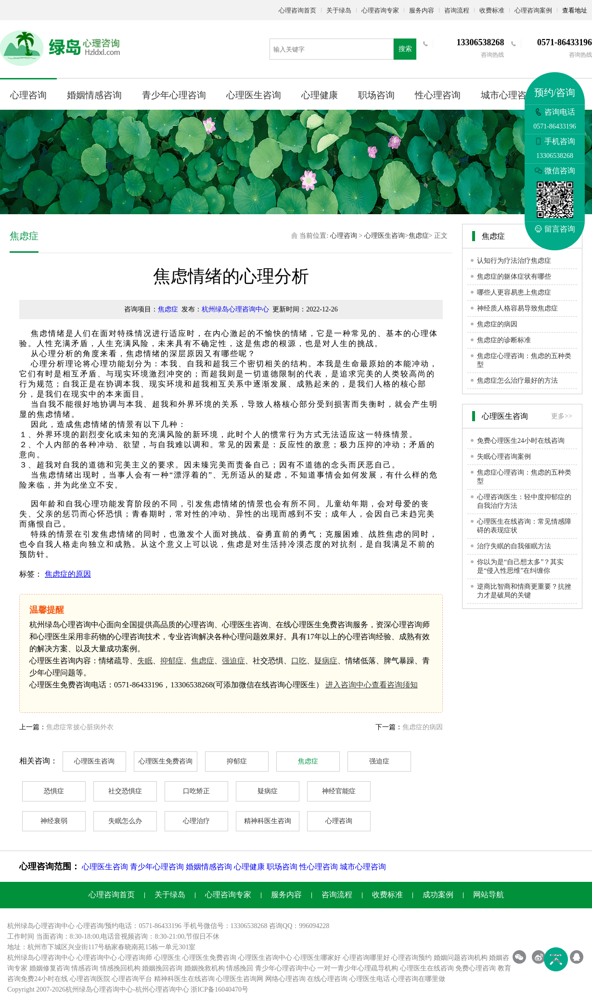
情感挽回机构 (120, 968)
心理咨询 (28, 95)
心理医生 (167, 957)
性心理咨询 (438, 95)
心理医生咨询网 (239, 978)
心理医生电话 (369, 978)
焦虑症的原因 (68, 574)
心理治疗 (196, 821)
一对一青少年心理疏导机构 (357, 968)
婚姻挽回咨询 (162, 968)
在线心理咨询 (327, 978)
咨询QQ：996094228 (299, 926)
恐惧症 (54, 791)
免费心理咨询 (475, 968)
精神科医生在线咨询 (184, 978)
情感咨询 (84, 968)
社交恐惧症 (125, 791)
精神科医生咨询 (267, 821)
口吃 (299, 661)
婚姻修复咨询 (49, 968)
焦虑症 (419, 235)
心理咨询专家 (380, 10)
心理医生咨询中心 (265, 957)
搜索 (405, 48)
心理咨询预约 (411, 957)
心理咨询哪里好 (366, 957)
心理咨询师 (135, 957)
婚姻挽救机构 (204, 968)
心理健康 (319, 95)
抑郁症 (171, 661)
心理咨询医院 (90, 978)
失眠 (145, 661)
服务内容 (421, 10)
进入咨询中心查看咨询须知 (371, 685)
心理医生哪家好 (317, 957)
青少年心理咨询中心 (285, 968)
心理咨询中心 (97, 957)
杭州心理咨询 (155, 989)
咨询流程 (456, 10)
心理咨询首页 (297, 10)
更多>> (561, 416)
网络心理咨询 (285, 978)
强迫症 (233, 661)
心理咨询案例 (533, 10)
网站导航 (488, 895)
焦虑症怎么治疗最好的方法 (517, 380)
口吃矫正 (196, 791)
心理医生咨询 (253, 95)
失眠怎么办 (125, 821)
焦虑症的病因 (422, 727)
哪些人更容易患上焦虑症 (514, 292)
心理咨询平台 (132, 978)
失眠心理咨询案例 (504, 456)
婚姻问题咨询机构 (461, 957)
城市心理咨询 (508, 95)
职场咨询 (376, 95)
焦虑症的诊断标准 (504, 340)
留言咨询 (555, 229)
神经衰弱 (53, 821)
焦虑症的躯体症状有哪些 (514, 276)
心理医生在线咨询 (427, 968)
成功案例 (438, 895)
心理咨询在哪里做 (418, 978)
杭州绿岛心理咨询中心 (235, 309)
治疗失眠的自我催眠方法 (514, 546)
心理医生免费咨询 (166, 761)
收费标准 (491, 10)
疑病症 (325, 661)
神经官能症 (339, 791)
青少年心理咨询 (174, 95)
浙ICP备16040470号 (219, 989)
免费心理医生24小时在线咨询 (521, 440)
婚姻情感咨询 (94, 95)
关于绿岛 (338, 10)
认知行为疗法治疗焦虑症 (514, 260)
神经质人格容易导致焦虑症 (517, 308)
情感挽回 (239, 968)
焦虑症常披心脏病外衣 (80, 727)
